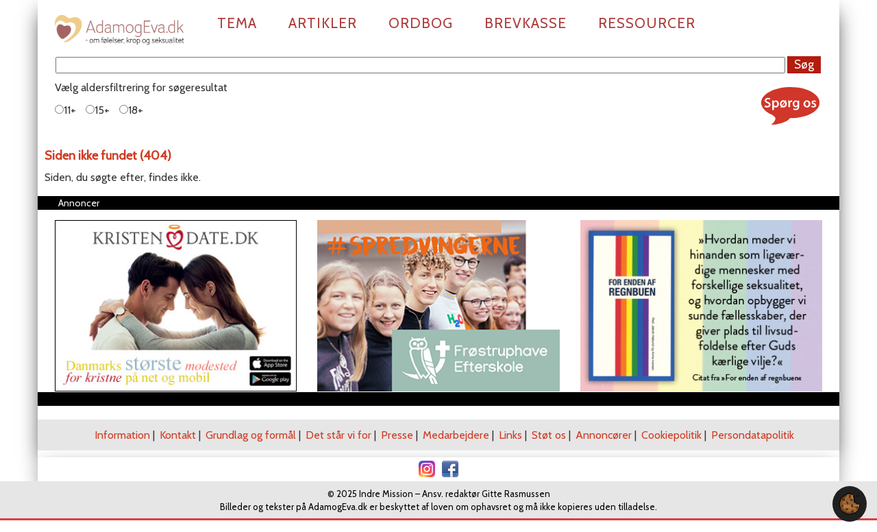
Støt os (549, 435)
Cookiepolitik (671, 435)
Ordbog (420, 23)
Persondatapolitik (752, 435)
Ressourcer (646, 23)
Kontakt (178, 435)
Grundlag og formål (251, 435)
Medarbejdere (456, 435)
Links (510, 435)
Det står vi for (338, 435)
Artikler (322, 23)
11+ (65, 110)
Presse (397, 435)
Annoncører (604, 435)
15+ (98, 110)
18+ (131, 110)
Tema (237, 23)
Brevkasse (525, 23)
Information (122, 435)
